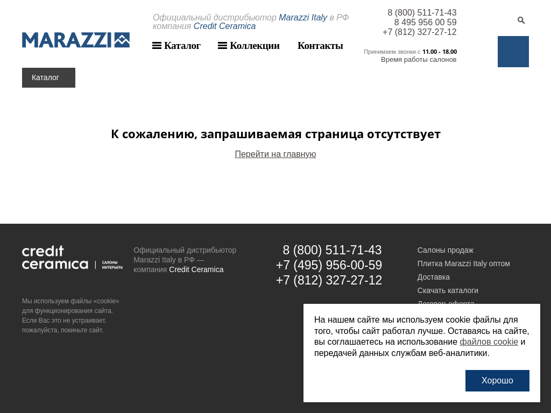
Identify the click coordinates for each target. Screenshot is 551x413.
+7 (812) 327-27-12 (419, 32)
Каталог (182, 45)
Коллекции (254, 45)
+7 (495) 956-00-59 (329, 265)
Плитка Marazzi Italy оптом (464, 263)
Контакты (320, 45)
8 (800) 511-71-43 (421, 12)
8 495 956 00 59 (425, 22)
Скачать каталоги (448, 290)
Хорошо (497, 380)
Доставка (434, 277)
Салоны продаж (446, 250)
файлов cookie (489, 341)
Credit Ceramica (196, 269)
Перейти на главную (275, 154)
